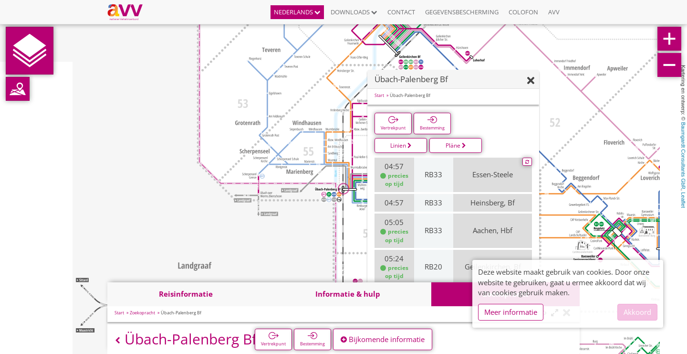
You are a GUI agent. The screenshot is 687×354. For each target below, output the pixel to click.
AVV (554, 12)
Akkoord (637, 312)
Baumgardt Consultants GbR (683, 155)
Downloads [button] (354, 12)
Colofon (523, 12)
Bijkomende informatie (383, 339)
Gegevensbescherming (462, 12)
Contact (401, 12)
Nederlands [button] (297, 12)
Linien (401, 145)
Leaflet (683, 200)
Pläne (456, 145)
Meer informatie (510, 312)
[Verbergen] (530, 81)
